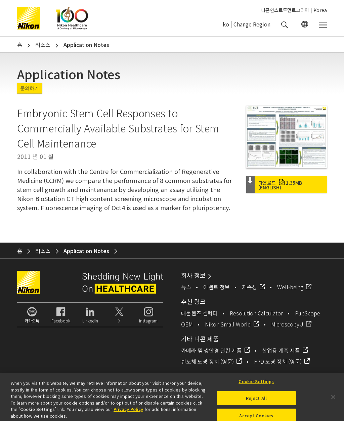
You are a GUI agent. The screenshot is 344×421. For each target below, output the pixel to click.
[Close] (333, 399)
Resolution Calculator (256, 313)
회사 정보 (193, 275)
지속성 (249, 287)
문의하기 (29, 88)
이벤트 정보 (216, 287)
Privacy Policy (128, 411)
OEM (187, 324)
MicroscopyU (287, 324)
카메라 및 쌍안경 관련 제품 (211, 350)
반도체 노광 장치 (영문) (207, 361)
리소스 (42, 45)
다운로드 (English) (280, 185)
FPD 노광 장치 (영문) (278, 361)
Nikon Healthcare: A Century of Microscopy (72, 18)
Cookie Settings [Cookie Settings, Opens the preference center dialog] (256, 383)
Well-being (290, 287)
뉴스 (186, 287)
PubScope (307, 313)
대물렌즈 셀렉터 (199, 313)
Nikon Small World (228, 324)
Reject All (256, 400)
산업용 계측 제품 (281, 350)
